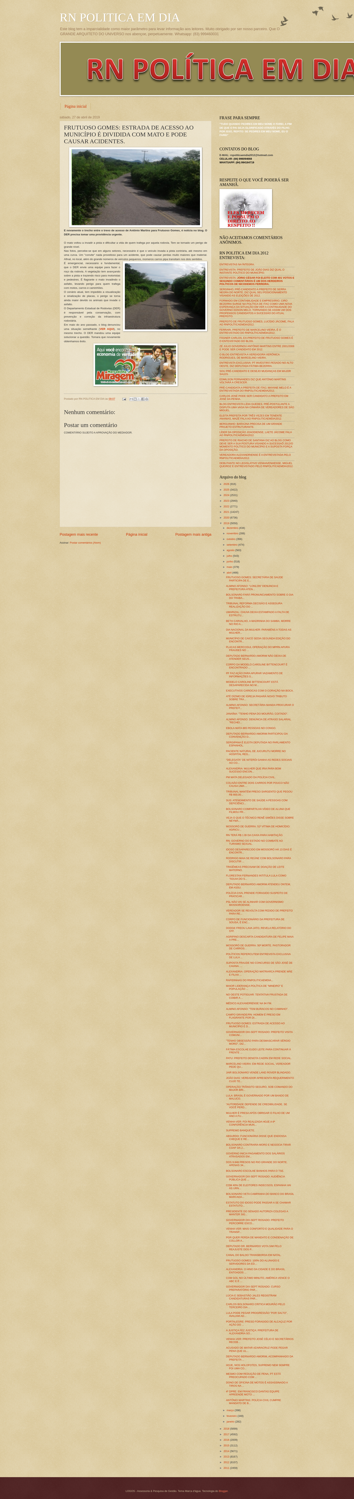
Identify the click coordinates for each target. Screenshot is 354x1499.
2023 (227, 500)
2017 (227, 1434)
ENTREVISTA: (256, 281)
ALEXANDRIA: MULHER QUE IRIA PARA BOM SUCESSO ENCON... (253, 770)
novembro (233, 533)
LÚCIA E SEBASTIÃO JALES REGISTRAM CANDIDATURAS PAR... (251, 1297)
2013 (227, 1456)
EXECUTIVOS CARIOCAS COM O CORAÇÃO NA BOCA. (260, 690)
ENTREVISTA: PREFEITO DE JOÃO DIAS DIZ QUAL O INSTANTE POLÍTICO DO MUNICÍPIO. (251, 271)
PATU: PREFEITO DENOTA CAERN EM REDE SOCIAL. (259, 1058)
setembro (232, 544)
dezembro (233, 527)
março (230, 1410)
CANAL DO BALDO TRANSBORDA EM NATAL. (253, 1255)
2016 (227, 1439)
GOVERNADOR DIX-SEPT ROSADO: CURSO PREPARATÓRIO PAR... (253, 1288)
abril (229, 572)
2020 (227, 517)
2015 (227, 1445)
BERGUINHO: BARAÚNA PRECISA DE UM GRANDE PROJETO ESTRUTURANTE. (250, 425)
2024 (227, 495)
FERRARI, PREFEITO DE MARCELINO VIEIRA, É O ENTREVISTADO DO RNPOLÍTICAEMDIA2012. (250, 331)
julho (230, 555)
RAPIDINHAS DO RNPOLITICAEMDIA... (249, 980)
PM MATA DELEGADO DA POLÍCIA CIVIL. (251, 777)
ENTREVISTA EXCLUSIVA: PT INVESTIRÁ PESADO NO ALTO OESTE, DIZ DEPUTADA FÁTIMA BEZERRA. (256, 364)
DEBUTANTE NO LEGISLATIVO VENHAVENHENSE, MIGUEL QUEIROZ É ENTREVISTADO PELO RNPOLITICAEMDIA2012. (256, 465)
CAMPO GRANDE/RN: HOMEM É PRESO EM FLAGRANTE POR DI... (253, 1016)
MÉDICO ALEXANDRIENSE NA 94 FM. (249, 1003)
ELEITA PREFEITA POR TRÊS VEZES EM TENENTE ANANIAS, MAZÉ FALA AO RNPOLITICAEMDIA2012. (250, 417)
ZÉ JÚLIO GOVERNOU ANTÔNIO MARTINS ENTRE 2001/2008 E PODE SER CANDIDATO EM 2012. (256, 348)
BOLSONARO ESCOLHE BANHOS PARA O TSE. (255, 1170)
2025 (227, 489)
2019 (227, 523)
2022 (227, 506)
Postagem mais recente (79, 534)
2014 (227, 1451)
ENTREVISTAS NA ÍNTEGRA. (237, 264)
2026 (227, 484)
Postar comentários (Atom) (85, 542)
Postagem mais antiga (193, 534)
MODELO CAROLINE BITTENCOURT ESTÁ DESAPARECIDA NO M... (252, 683)
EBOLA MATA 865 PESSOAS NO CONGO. (251, 728)
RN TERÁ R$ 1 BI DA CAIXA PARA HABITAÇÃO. (254, 835)
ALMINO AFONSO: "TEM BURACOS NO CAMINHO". (257, 1008)
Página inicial (76, 106)
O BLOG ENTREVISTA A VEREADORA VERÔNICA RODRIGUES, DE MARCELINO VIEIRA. (249, 356)
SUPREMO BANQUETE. (240, 1130)
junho (230, 561)
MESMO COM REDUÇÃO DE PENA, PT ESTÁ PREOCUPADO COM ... (253, 1375)
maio (230, 566)
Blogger (223, 1491)
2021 (227, 511)
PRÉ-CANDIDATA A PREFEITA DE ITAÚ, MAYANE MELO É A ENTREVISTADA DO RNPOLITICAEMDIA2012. (255, 389)
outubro (231, 539)
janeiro (231, 1421)
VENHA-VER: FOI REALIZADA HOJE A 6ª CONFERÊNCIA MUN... (250, 1123)
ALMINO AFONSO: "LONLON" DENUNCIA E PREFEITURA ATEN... (252, 587)
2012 (227, 1462)
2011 (227, 1467)
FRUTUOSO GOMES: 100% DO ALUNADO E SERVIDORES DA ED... (252, 1262)
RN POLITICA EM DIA (120, 17)
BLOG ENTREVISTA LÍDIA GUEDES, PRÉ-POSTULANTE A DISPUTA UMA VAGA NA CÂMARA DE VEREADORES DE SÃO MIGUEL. (256, 407)
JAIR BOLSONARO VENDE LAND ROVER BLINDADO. (258, 1072)
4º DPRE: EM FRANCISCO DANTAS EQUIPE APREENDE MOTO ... (252, 1393)
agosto (231, 550)
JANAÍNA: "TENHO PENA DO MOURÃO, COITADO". (257, 713)
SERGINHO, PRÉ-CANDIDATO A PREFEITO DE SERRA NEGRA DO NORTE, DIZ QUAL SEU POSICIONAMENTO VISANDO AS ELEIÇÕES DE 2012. (253, 292)
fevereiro (232, 1415)
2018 (227, 1428)
